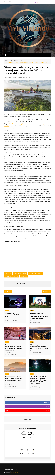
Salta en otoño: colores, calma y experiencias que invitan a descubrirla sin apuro (13, 379)
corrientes (8, 276)
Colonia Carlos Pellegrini (36, 273)
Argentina (8, 273)
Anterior (9, 291)
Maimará (24, 276)
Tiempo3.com (30, 458)
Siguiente (45, 291)
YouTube (38, 2)
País (29, 77)
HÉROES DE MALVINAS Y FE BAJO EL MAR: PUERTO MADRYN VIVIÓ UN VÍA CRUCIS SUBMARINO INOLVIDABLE (40, 380)
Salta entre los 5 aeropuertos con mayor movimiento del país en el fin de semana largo (14, 347)
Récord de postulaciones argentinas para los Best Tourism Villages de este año (39, 346)
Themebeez (14, 472)
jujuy (17, 276)
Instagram (35, 2)
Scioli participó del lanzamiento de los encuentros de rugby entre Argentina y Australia (39, 315)
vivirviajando (8, 77)
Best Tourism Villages (20, 273)
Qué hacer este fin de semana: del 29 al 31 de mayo (13, 314)
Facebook (33, 2)
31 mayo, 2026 (7, 1)
